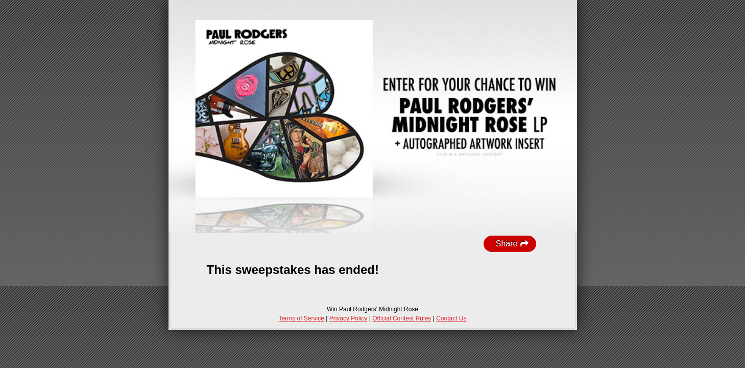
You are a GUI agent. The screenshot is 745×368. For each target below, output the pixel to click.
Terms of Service (301, 318)
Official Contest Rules (401, 318)
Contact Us (451, 318)
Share (512, 243)
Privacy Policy (348, 318)
